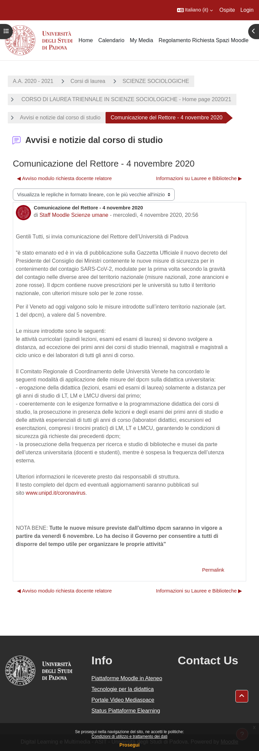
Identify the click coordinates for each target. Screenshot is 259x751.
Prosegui (129, 745)
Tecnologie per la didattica (122, 689)
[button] (195, 10)
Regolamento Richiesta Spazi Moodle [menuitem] (204, 40)
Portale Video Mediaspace (122, 700)
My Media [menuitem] (141, 40)
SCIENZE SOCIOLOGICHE (155, 81)
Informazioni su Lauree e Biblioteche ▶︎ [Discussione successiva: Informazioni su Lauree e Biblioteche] (199, 178)
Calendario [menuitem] (111, 40)
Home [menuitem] (86, 40)
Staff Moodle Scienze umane (73, 215)
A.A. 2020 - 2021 (33, 81)
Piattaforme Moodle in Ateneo (126, 678)
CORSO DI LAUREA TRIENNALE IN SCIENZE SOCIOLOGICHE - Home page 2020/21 (125, 99)
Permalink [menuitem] (213, 570)
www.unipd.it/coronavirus (55, 493)
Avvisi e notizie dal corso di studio (60, 117)
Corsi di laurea (87, 81)
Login (247, 10)
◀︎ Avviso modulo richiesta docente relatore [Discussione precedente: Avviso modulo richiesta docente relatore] (64, 178)
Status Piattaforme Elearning (125, 711)
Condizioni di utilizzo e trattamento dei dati (130, 736)
